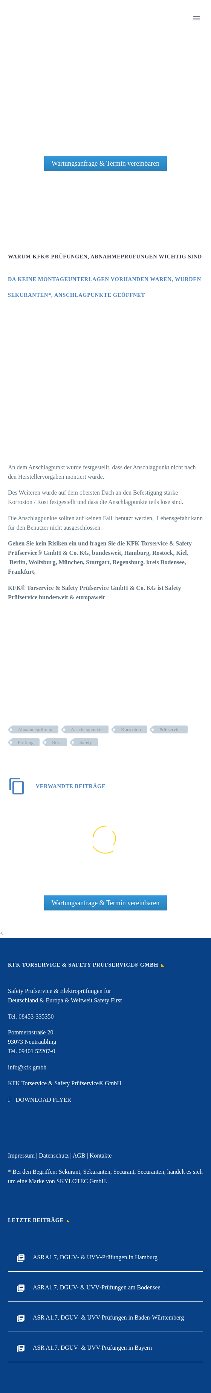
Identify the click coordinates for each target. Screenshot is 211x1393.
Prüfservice (170, 729)
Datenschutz (54, 1155)
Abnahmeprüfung (35, 729)
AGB (79, 1155)
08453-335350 (36, 1016)
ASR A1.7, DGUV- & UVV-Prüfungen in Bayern (92, 1347)
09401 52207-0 (36, 1051)
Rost (56, 742)
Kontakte (101, 1155)
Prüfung (26, 742)
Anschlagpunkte (86, 729)
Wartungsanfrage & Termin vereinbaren (105, 163)
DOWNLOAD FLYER (39, 1100)
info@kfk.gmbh (27, 1067)
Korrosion (131, 729)
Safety (86, 742)
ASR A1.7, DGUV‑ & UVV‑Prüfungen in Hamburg (95, 1257)
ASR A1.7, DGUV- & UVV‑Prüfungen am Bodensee (97, 1287)
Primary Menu (196, 18)
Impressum (21, 1155)
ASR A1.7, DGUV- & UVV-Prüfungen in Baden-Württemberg (108, 1317)
